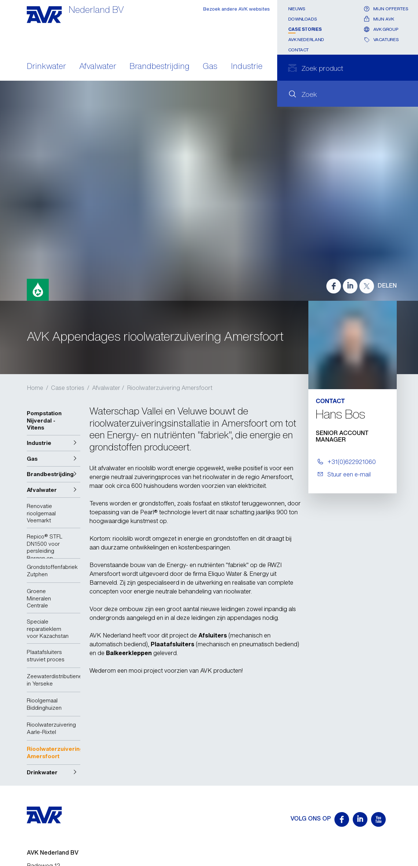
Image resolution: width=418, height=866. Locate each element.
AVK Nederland (306, 39)
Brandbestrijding (159, 67)
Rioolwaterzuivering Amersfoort (169, 387)
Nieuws (296, 9)
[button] (53, 443)
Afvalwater (97, 67)
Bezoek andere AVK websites (236, 9)
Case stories (305, 29)
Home (35, 387)
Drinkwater (46, 67)
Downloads (302, 19)
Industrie (247, 67)
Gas (210, 67)
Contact (298, 50)
